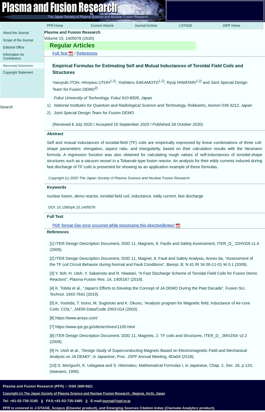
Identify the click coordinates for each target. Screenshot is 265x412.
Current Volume (102, 26)
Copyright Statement (18, 72)
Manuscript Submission (18, 65)
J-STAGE (185, 26)
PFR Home (55, 26)
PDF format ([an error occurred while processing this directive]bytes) (116, 225)
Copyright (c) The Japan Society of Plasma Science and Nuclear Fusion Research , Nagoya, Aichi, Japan (84, 393)
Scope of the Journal (18, 40)
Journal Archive (146, 26)
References (87, 53)
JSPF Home (231, 26)
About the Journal (16, 33)
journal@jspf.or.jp (117, 401)
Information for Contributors (13, 56)
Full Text (62, 53)
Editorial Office (13, 47)
